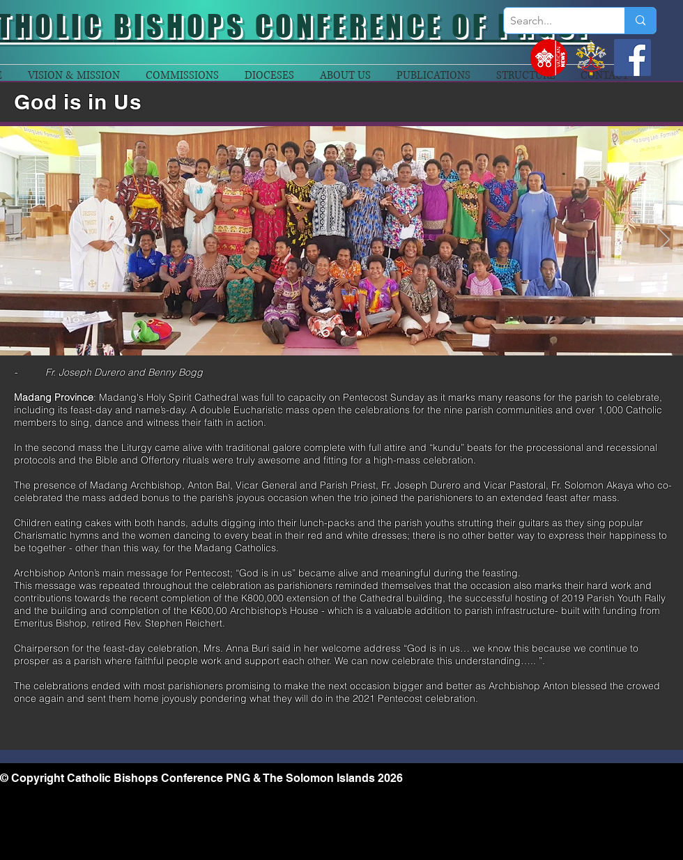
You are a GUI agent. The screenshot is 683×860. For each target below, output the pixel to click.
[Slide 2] (343, 333)
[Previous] (19, 240)
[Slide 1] (326, 333)
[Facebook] (632, 57)
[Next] (663, 240)
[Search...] (552, 21)
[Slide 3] (359, 333)
